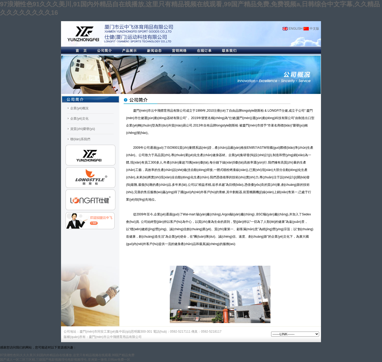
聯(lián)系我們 (80, 139)
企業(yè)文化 (79, 118)
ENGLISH (293, 28)
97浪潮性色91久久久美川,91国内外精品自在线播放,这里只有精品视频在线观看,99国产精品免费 (67, 355)
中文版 (311, 28)
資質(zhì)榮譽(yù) (82, 129)
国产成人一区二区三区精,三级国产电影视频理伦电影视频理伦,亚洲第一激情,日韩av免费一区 (65, 359)
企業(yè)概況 (79, 108)
